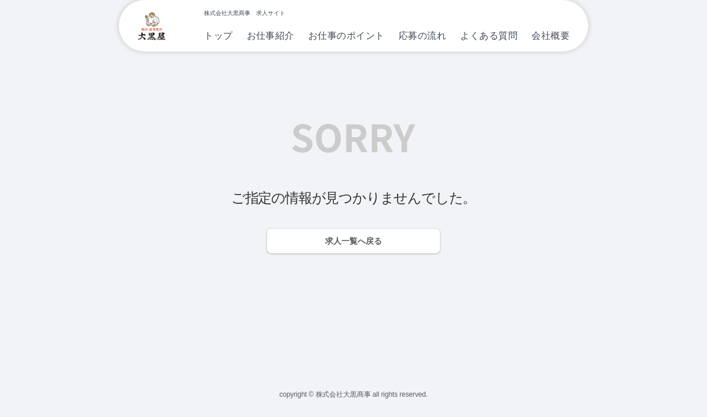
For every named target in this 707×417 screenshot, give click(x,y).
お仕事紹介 (270, 36)
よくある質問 (489, 36)
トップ (218, 36)
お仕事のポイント (346, 36)
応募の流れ (422, 36)
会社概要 (550, 36)
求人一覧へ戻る (353, 241)
